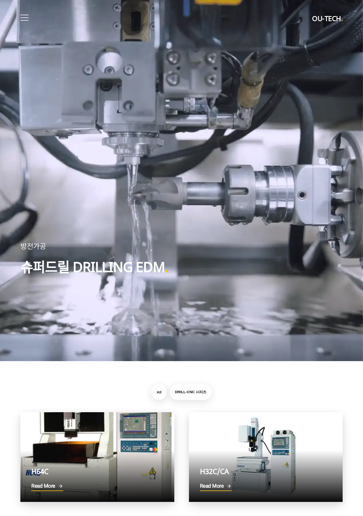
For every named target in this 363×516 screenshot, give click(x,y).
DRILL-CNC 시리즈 (190, 392)
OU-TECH (327, 18)
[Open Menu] (24, 18)
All (159, 392)
